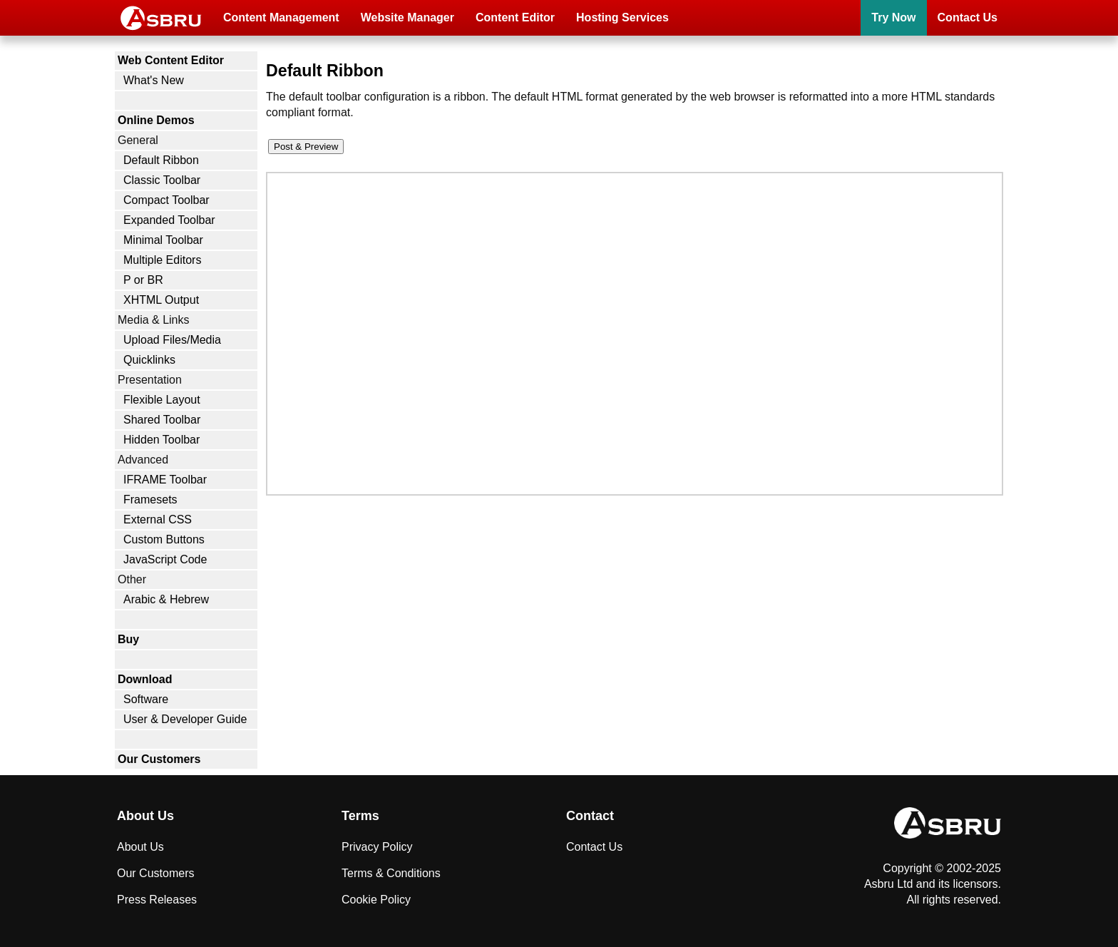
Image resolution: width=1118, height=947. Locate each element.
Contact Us (968, 17)
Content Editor (515, 17)
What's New (153, 80)
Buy (128, 639)
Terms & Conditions (391, 873)
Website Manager (407, 17)
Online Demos (156, 120)
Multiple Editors (162, 260)
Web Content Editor (171, 60)
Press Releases (157, 900)
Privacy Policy (377, 847)
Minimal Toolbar (163, 240)
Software (145, 699)
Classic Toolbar (161, 180)
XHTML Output (161, 300)
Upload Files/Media (172, 340)
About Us (140, 847)
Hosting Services (622, 17)
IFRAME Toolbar (165, 480)
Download (145, 679)
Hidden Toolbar (161, 440)
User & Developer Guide (185, 719)
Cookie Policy (376, 900)
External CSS (157, 519)
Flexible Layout (161, 400)
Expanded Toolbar (169, 220)
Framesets (150, 499)
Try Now (893, 17)
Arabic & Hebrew (166, 599)
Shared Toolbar (161, 420)
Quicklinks (149, 360)
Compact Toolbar (166, 200)
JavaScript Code (165, 559)
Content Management (281, 17)
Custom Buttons (164, 539)
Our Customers (159, 759)
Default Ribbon (161, 160)
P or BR (143, 280)
